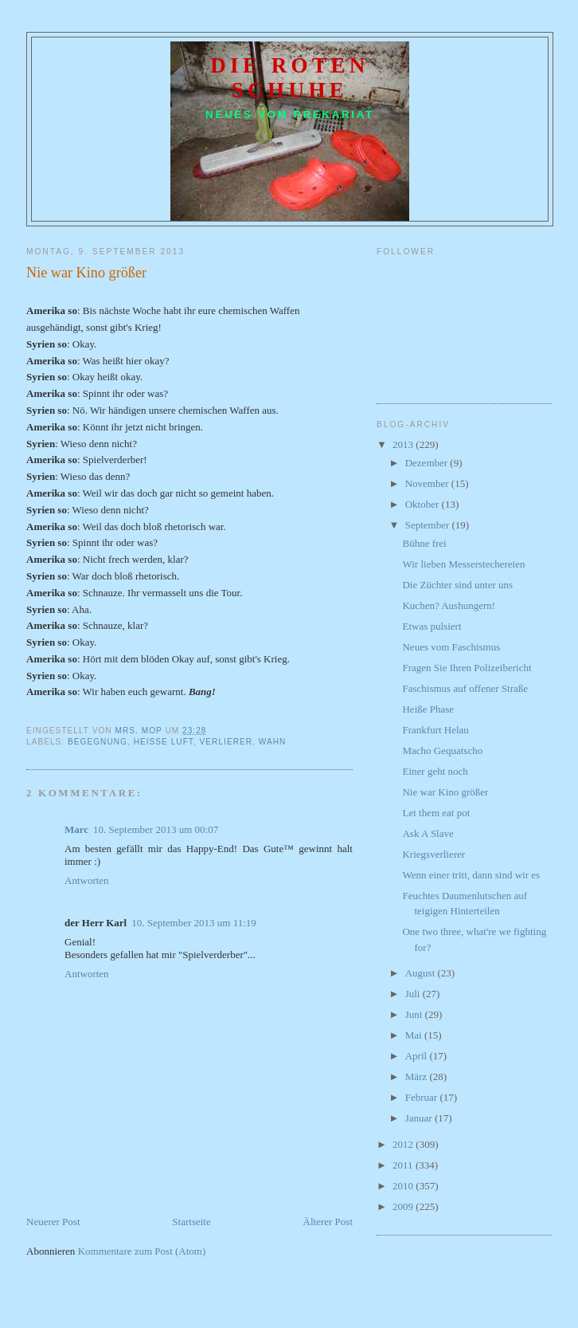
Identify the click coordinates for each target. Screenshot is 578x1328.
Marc (76, 829)
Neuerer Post (53, 1222)
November (428, 483)
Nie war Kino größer (445, 792)
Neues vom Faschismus (451, 647)
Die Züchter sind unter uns (457, 585)
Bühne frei (424, 543)
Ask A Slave (427, 833)
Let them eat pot (436, 813)
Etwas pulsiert (431, 626)
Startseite (191, 1222)
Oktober (423, 504)
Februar (422, 1097)
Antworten (86, 880)
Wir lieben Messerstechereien (463, 564)
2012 (404, 1144)
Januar (420, 1118)
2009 (404, 1206)
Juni (415, 1014)
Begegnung (97, 741)
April (417, 1056)
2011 (404, 1165)
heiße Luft (163, 741)
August (421, 973)
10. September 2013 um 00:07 (155, 829)
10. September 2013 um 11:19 (193, 923)
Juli (414, 994)
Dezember (428, 463)
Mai (414, 1035)
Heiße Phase (428, 709)
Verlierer (226, 741)
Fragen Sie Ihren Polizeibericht (466, 668)
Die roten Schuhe (289, 77)
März (417, 1076)
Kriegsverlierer (433, 854)
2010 (404, 1186)
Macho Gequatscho (442, 750)
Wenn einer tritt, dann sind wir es (471, 875)
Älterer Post (328, 1222)
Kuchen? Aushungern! (448, 605)
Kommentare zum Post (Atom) (142, 1251)
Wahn (273, 741)
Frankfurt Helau (435, 730)
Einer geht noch (434, 771)
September (428, 525)
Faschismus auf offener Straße (465, 688)
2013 (404, 444)
